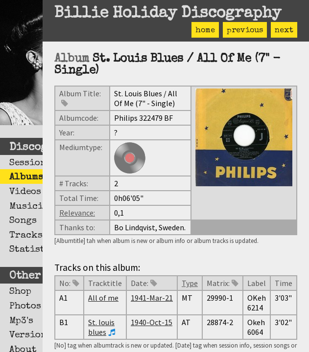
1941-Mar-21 (152, 298)
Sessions (26, 163)
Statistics (26, 250)
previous (245, 31)
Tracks (26, 236)
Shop (20, 292)
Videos (25, 192)
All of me (103, 298)
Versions (26, 335)
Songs (23, 221)
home (205, 31)
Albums (26, 177)
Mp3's (21, 321)
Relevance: (77, 213)
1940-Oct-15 (151, 322)
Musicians (26, 207)
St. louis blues (101, 327)
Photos (25, 306)
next (284, 31)
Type (190, 283)
